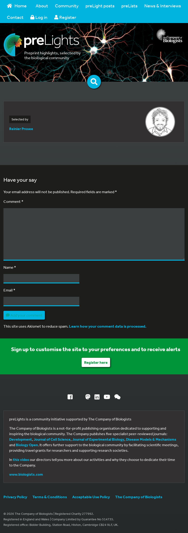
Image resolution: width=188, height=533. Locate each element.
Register (65, 17)
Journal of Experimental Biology (98, 439)
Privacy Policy (15, 496)
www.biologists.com (26, 474)
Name (9, 267)
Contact (15, 17)
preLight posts (99, 5)
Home (17, 5)
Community (67, 5)
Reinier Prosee (21, 128)
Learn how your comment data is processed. (107, 326)
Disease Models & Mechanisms (151, 439)
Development (20, 439)
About (42, 5)
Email (9, 290)
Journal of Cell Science (52, 439)
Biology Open (27, 445)
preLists (129, 5)
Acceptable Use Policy (91, 496)
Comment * (13, 201)
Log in (38, 17)
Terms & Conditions (49, 496)
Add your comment (24, 315)
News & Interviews (162, 5)
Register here (96, 362)
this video (21, 459)
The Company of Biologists (138, 496)
